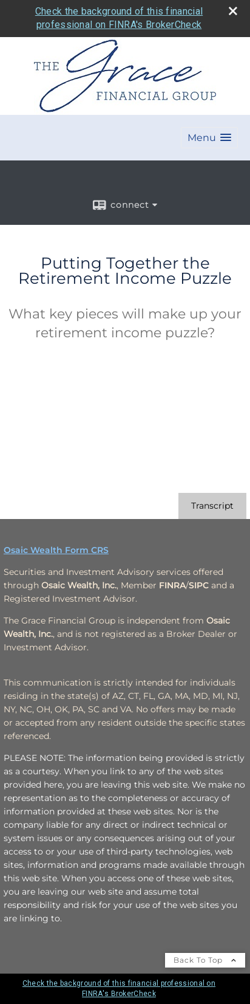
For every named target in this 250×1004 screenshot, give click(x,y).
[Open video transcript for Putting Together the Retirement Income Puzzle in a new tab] (212, 506)
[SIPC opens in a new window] (199, 585)
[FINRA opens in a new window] (172, 585)
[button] (209, 137)
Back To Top (205, 959)
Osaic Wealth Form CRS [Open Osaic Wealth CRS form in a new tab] (56, 550)
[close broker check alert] (233, 11)
